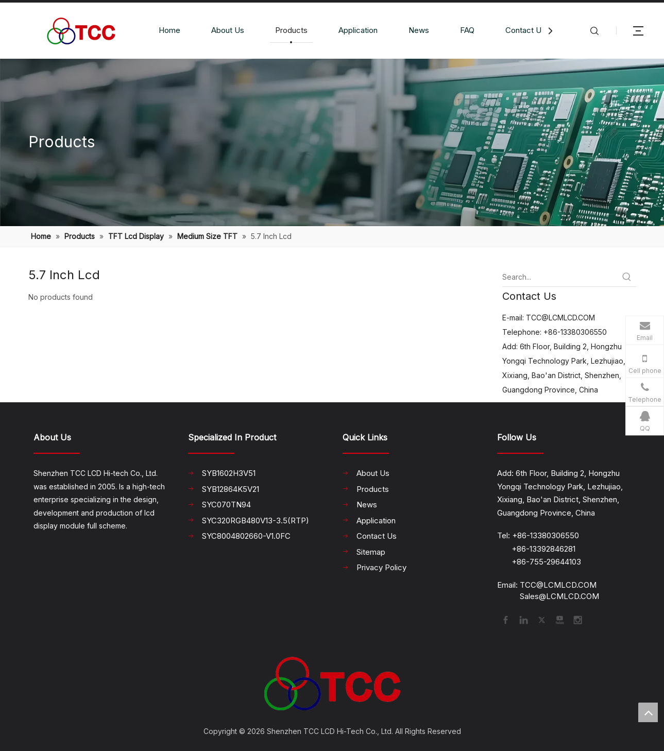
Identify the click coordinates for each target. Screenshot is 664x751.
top (648, 712)
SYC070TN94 (226, 504)
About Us (227, 30)
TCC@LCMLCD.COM (560, 317)
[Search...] (560, 277)
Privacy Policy (381, 567)
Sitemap (370, 552)
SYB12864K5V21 (230, 489)
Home (169, 30)
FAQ (467, 30)
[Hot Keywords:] (627, 277)
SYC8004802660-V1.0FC (246, 536)
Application (358, 30)
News (418, 30)
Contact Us (525, 30)
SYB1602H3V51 (229, 473)
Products (291, 30)
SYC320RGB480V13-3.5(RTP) (255, 520)
